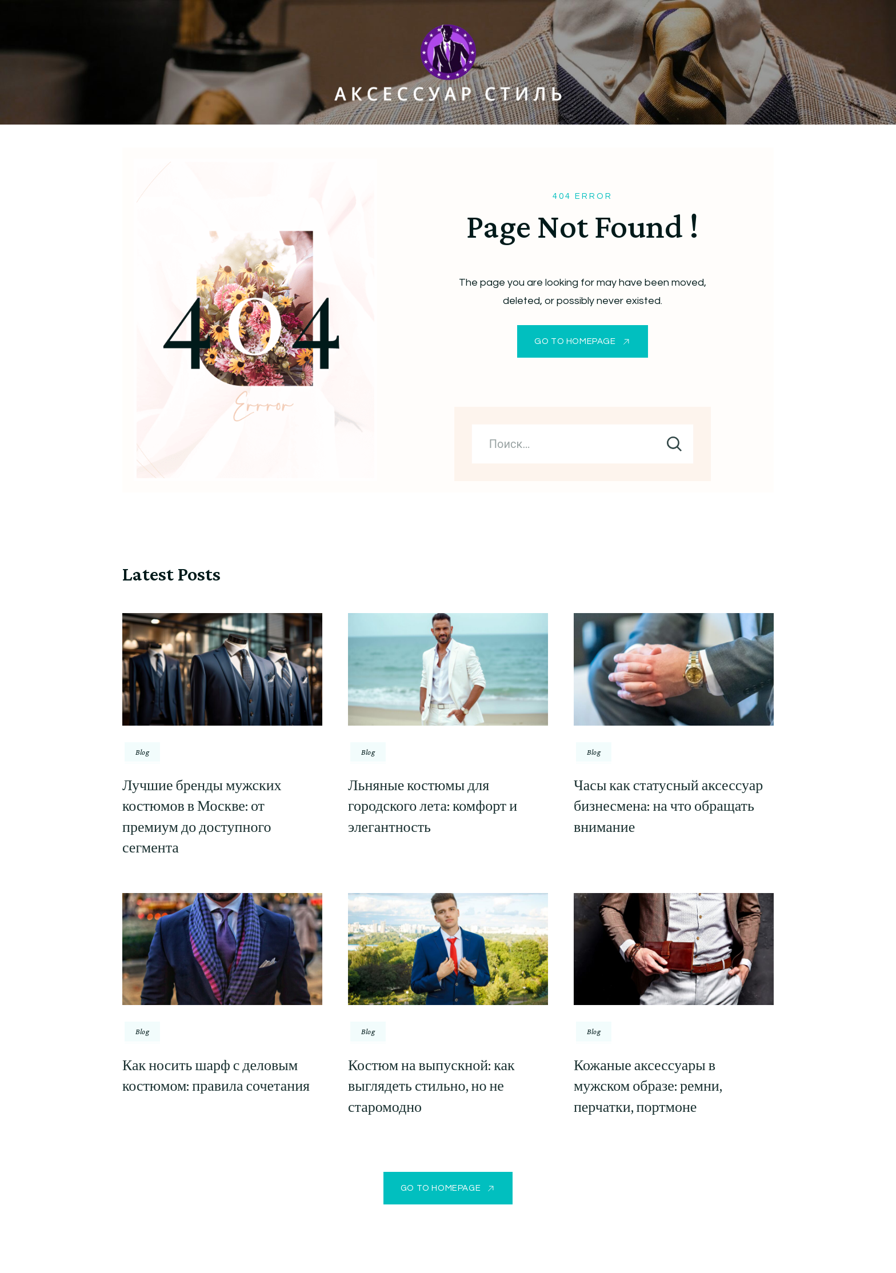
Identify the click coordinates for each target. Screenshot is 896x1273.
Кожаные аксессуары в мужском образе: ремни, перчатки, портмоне (648, 1086)
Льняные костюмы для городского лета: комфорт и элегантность (432, 806)
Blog (142, 751)
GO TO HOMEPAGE (574, 341)
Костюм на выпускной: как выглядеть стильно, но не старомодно (431, 1086)
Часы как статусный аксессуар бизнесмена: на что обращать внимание (668, 806)
